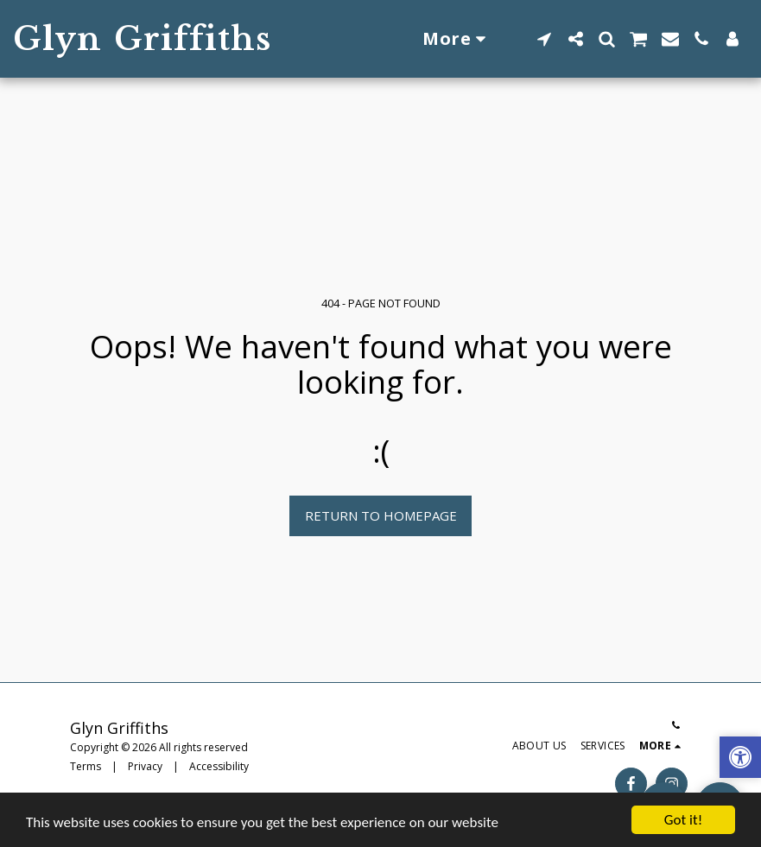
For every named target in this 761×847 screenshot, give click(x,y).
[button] (544, 38)
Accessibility (219, 766)
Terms (85, 766)
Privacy (145, 766)
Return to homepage (381, 515)
